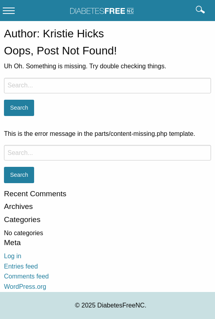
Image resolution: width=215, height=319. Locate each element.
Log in (12, 256)
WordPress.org (25, 286)
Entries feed (21, 266)
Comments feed (26, 276)
